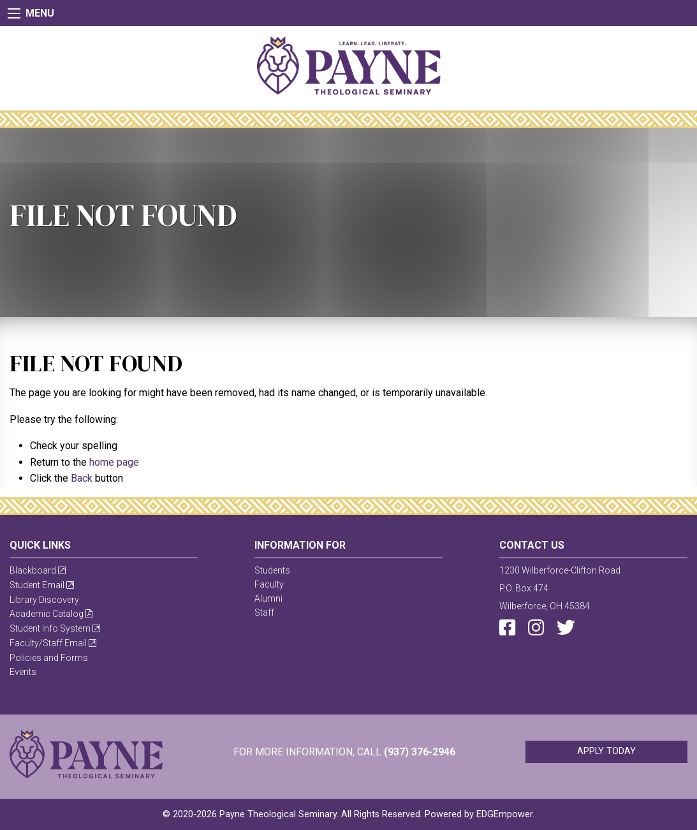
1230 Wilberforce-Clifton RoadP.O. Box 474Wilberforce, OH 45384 (559, 588)
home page (114, 462)
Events (23, 672)
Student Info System (55, 628)
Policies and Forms (49, 658)
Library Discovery (44, 600)
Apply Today (606, 751)
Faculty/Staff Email (53, 643)
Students (272, 570)
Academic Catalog (51, 614)
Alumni (268, 598)
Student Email (42, 585)
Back (81, 478)
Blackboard (38, 570)
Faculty (269, 584)
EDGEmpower (504, 814)
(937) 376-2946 (419, 752)
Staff (264, 612)
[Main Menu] (14, 13)
